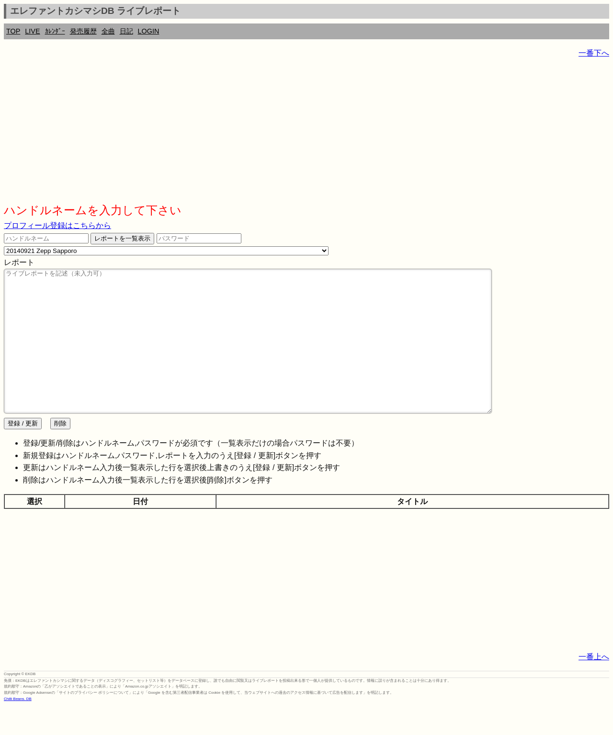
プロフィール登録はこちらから (57, 225)
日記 (126, 31)
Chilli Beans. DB (18, 727)
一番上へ (594, 685)
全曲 (108, 31)
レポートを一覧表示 (122, 238)
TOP (13, 31)
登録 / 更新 (23, 452)
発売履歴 (83, 31)
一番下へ (594, 53)
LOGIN (148, 31)
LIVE (32, 31)
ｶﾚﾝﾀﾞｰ (55, 31)
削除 (60, 452)
